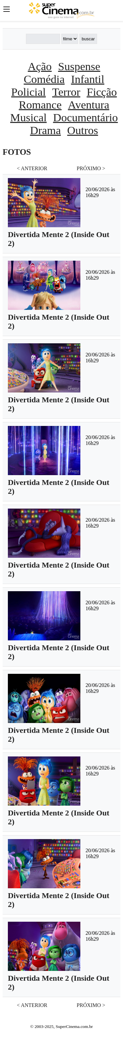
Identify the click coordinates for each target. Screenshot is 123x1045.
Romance (40, 104)
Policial (28, 92)
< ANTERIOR (32, 168)
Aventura (88, 104)
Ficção (102, 92)
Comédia (44, 79)
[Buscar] (43, 39)
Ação (40, 66)
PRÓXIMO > (91, 168)
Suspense (79, 66)
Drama (45, 130)
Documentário (85, 117)
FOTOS (17, 152)
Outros (82, 130)
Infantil (87, 79)
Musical (28, 117)
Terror (66, 92)
